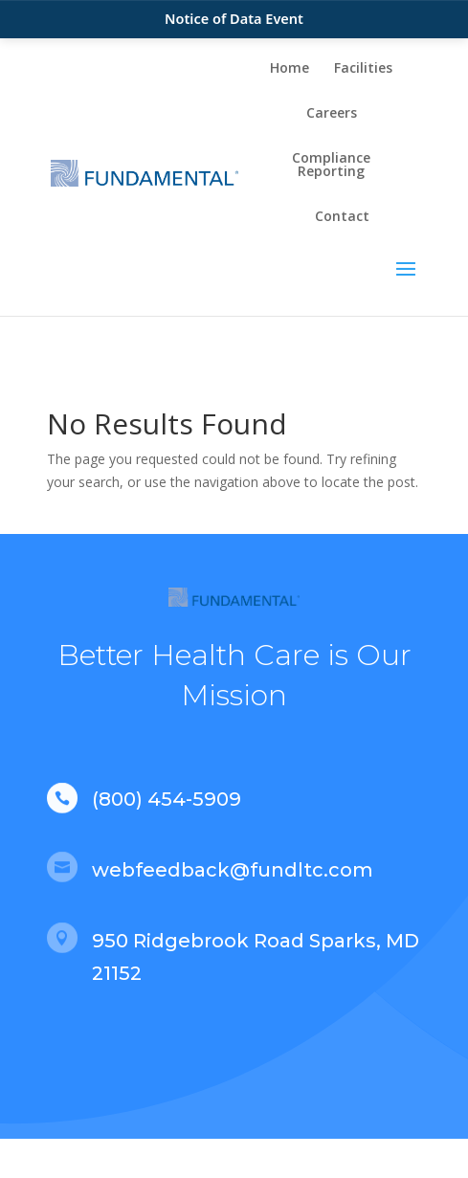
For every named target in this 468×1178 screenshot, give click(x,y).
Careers (331, 114)
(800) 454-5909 (166, 799)
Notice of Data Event (234, 18)
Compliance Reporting (331, 165)
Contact (342, 217)
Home (289, 69)
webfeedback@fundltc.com (232, 869)
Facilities (363, 69)
